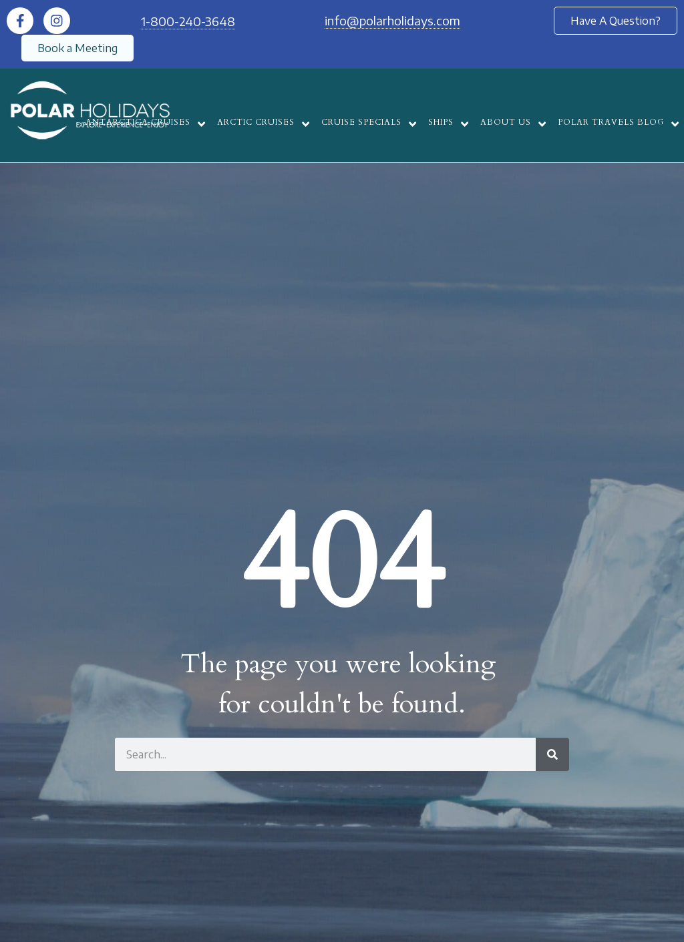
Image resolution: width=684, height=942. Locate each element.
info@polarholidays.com (392, 20)
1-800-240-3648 (188, 21)
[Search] (552, 754)
